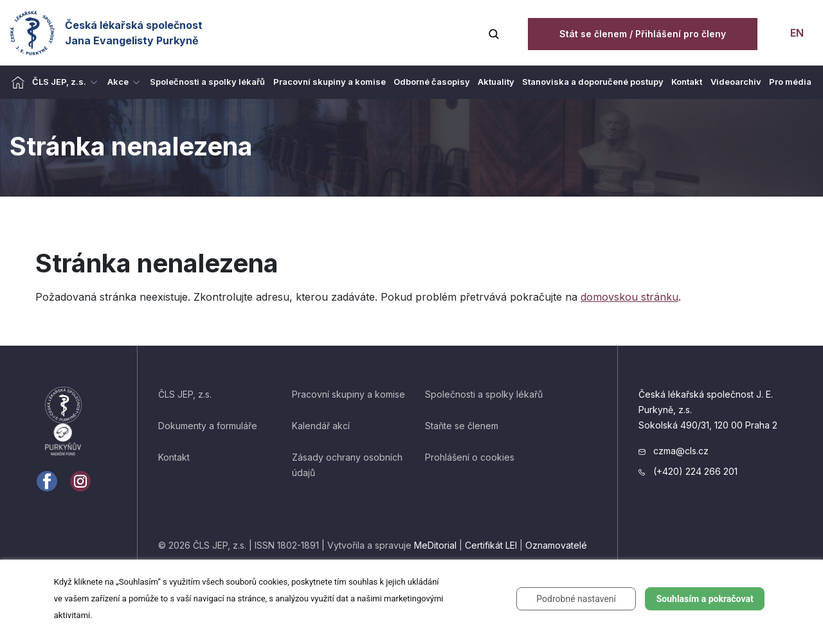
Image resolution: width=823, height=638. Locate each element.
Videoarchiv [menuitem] (735, 81)
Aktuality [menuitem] (496, 81)
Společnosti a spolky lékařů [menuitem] (207, 81)
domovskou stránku (629, 296)
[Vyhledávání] (494, 33)
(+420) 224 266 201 (687, 471)
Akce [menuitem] (118, 81)
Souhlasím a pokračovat (705, 599)
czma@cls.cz (673, 450)
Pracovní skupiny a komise (348, 394)
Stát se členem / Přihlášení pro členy (642, 33)
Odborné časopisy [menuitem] (431, 81)
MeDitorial (435, 545)
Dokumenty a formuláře (207, 425)
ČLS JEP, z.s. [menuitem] (59, 81)
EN (796, 32)
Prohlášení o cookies (469, 457)
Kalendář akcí (321, 425)
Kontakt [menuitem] (686, 81)
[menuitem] (18, 82)
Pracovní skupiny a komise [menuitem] (329, 81)
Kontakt (174, 457)
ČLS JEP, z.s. (185, 394)
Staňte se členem (461, 425)
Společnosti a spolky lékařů (484, 394)
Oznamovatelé (556, 545)
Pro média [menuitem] (790, 81)
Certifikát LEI (491, 545)
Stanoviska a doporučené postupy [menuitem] (593, 81)
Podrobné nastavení (576, 599)
